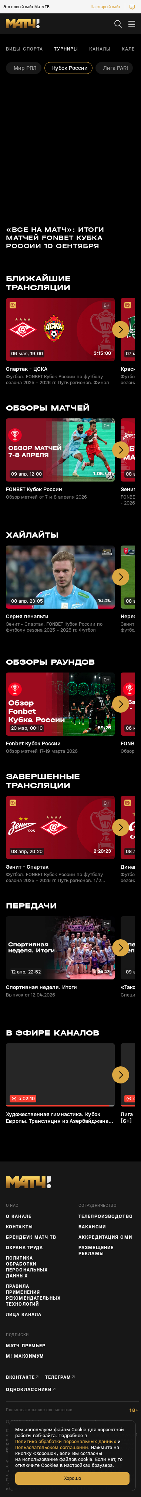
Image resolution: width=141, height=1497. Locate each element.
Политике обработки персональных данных (65, 1442)
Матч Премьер (26, 1346)
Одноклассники (29, 1389)
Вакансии (92, 1227)
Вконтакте (20, 1377)
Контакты (19, 1227)
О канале (18, 1216)
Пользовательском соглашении (51, 1448)
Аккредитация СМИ (105, 1237)
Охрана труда (24, 1248)
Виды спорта (24, 49)
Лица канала (23, 1315)
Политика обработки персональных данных (27, 1267)
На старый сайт (105, 6)
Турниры (66, 49)
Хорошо (72, 1478)
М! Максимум (25, 1356)
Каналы (100, 49)
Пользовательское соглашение (39, 1409)
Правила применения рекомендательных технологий (33, 1295)
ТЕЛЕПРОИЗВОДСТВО (105, 1216)
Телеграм (58, 1377)
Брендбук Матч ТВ (31, 1237)
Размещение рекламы (96, 1251)
